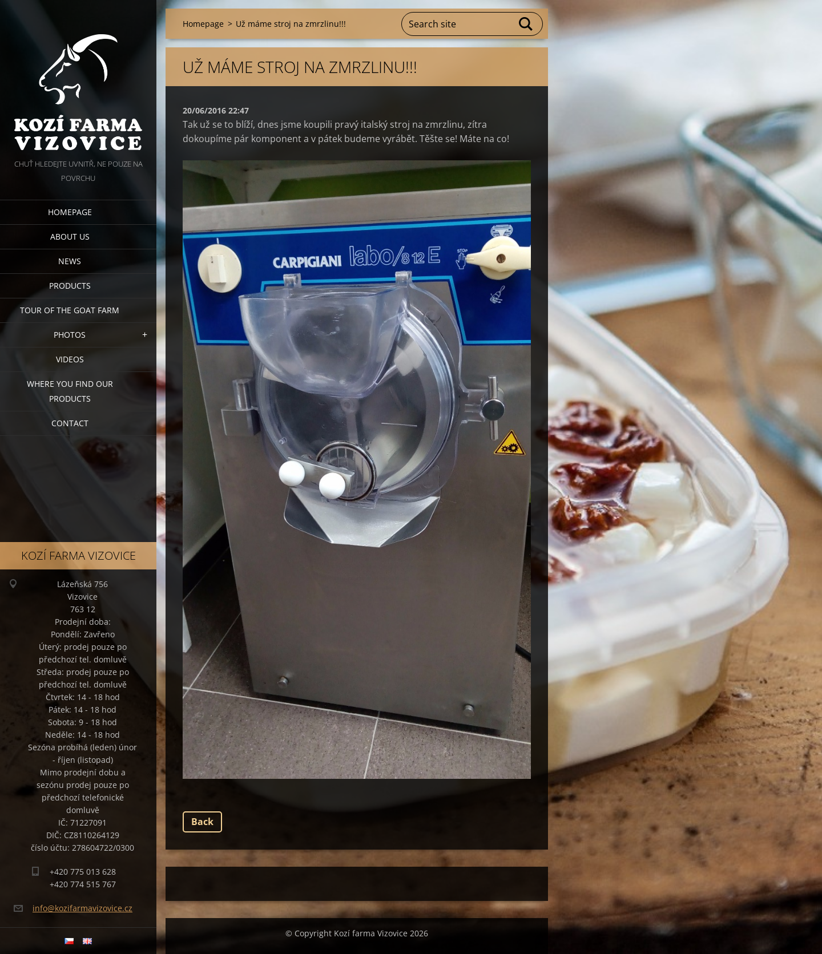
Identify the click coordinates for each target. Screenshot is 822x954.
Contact (69, 423)
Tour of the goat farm (69, 310)
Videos (70, 359)
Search (526, 24)
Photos (70, 334)
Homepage (70, 212)
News (69, 261)
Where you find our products (70, 391)
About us (70, 236)
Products (70, 285)
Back (202, 821)
